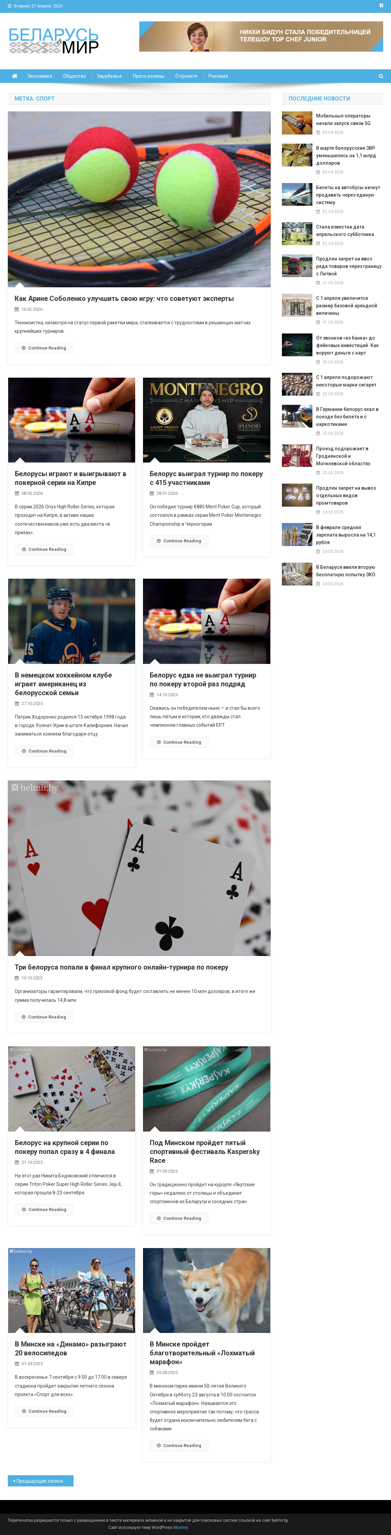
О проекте (186, 76)
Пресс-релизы (148, 76)
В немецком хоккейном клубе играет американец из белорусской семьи (63, 684)
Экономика (39, 76)
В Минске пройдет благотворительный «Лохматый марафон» (202, 1353)
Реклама (218, 76)
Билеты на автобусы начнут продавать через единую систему (348, 195)
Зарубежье (109, 76)
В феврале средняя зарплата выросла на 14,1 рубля (346, 535)
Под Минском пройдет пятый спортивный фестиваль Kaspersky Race (205, 1151)
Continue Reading (44, 347)
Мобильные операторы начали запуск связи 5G (343, 119)
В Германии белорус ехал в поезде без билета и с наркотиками (347, 417)
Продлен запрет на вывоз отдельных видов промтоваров (346, 495)
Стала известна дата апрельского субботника (345, 230)
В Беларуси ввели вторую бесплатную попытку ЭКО (345, 570)
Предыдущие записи (40, 1481)
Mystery (180, 1527)
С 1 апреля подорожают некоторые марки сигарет (346, 381)
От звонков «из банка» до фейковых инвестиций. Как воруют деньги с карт (347, 345)
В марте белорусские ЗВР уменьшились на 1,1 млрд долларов (346, 155)
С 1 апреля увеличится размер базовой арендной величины (346, 305)
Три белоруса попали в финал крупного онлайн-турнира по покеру (121, 967)
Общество (74, 76)
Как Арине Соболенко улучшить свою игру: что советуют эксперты (124, 298)
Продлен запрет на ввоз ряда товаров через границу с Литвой (349, 266)
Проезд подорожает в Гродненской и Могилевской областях (343, 456)
